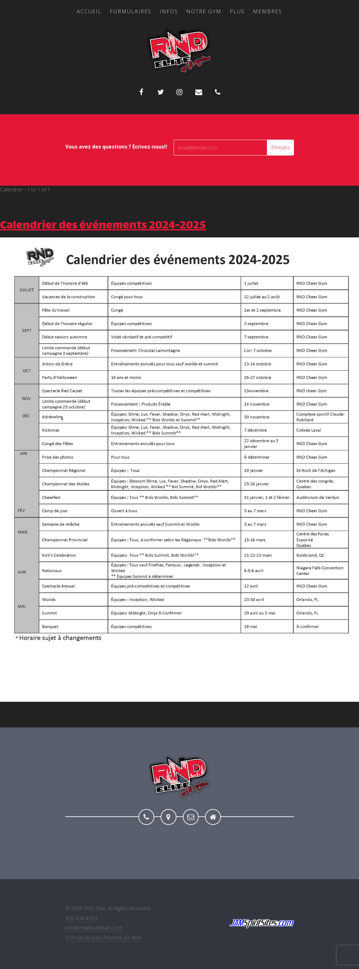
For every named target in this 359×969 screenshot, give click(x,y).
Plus (237, 11)
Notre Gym (204, 11)
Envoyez (280, 147)
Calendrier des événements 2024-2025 (103, 226)
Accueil (89, 11)
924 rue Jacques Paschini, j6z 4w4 (103, 937)
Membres (267, 11)
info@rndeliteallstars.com (94, 927)
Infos (169, 11)
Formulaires (130, 11)
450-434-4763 (81, 918)
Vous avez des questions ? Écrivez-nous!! (116, 146)
